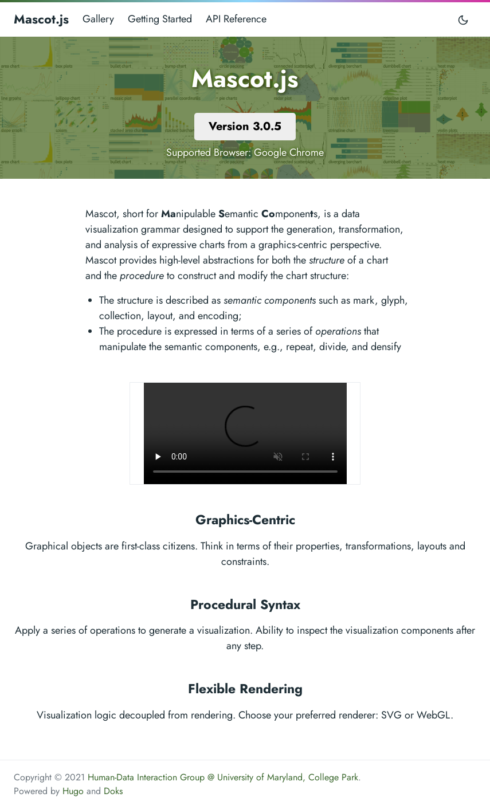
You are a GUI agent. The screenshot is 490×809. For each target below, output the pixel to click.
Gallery (98, 18)
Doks (113, 791)
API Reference (236, 18)
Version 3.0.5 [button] (245, 126)
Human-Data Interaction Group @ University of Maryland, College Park (223, 777)
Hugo (73, 791)
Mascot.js (41, 19)
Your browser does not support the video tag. (245, 433)
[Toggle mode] (464, 19)
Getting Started (160, 18)
